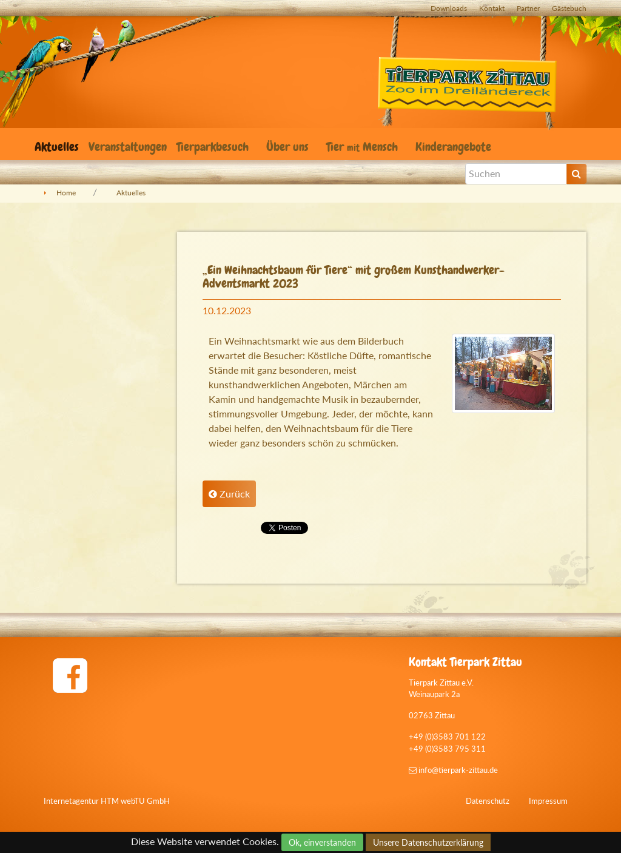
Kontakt (492, 8)
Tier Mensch (363, 147)
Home (66, 192)
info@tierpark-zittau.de (453, 770)
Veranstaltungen (128, 147)
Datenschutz (487, 801)
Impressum (548, 801)
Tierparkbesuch (214, 147)
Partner (528, 8)
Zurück (229, 493)
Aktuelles (57, 147)
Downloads (449, 8)
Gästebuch (569, 8)
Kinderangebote (454, 147)
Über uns (289, 147)
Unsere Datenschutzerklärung (428, 842)
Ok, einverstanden (322, 842)
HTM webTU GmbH (135, 801)
